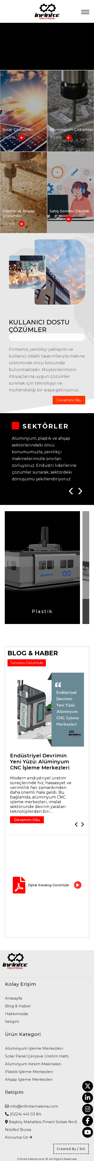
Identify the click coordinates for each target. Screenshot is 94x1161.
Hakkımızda (16, 1013)
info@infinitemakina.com (34, 1106)
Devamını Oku (68, 400)
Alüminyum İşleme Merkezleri (34, 1048)
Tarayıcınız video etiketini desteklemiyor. (47, 46)
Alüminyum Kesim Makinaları (33, 1063)
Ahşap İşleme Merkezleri (29, 1079)
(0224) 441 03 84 (25, 1114)
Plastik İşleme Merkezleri (29, 1071)
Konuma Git (18, 1137)
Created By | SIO (71, 1149)
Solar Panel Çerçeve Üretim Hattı (37, 1056)
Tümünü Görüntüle (26, 663)
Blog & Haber (18, 1006)
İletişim (12, 1021)
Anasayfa (13, 998)
